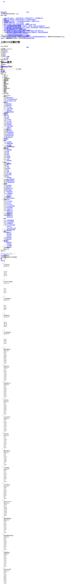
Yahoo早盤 (9, 201)
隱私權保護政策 (19, 35)
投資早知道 (10, 217)
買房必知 (9, 187)
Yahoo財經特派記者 (12, 99)
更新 (16, 257)
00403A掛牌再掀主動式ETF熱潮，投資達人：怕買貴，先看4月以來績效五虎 (24, 26)
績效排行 (9, 236)
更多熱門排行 (10, 135)
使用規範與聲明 (30, 38)
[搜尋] (20, 69)
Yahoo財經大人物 (11, 100)
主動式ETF (9, 209)
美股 (8, 153)
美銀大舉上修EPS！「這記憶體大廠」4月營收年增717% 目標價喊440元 (23, 18)
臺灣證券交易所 (12, 36)
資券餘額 (9, 124)
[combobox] (9, 69)
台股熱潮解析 (10, 220)
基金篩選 (9, 237)
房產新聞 (9, 185)
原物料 (8, 157)
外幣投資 (9, 244)
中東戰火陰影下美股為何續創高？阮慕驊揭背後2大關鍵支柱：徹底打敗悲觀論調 (26, 32)
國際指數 (9, 149)
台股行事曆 (10, 108)
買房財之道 (10, 188)
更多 (3, 250)
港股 (8, 154)
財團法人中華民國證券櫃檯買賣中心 (37, 36)
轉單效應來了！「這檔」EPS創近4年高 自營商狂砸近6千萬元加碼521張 (23, 30)
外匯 (8, 151)
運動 (16, 47)
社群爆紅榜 (10, 97)
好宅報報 (9, 190)
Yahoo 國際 (6, 56)
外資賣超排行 (10, 134)
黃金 (8, 169)
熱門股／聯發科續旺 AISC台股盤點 (14, 22)
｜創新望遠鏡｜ (11, 182)
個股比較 (9, 105)
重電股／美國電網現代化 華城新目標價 (15, 29)
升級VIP (3, 260)
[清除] (17, 69)
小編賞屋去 (10, 193)
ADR (8, 159)
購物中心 (6, 51)
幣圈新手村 (10, 210)
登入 (17, 13)
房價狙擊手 (10, 191)
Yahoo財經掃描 (11, 206)
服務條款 (10, 35)
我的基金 (9, 239)
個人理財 (9, 173)
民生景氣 (9, 174)
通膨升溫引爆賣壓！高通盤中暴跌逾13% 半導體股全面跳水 (20, 19)
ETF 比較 (9, 107)
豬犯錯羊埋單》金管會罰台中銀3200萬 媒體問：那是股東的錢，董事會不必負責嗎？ (27, 27)
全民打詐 (9, 226)
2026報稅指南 (10, 221)
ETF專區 (9, 119)
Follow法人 (9, 204)
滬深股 (8, 156)
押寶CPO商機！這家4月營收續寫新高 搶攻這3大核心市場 (20, 24)
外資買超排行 (10, 132)
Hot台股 (9, 202)
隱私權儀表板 (26, 35)
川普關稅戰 (10, 223)
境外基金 (9, 234)
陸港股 (8, 168)
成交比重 (9, 123)
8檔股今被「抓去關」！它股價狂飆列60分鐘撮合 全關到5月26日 (21, 21)
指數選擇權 (10, 143)
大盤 (8, 116)
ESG (8, 176)
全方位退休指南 (11, 225)
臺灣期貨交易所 (22, 36)
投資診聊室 (10, 207)
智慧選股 (9, 104)
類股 (8, 118)
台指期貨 (9, 142)
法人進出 (9, 121)
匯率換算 (9, 242)
